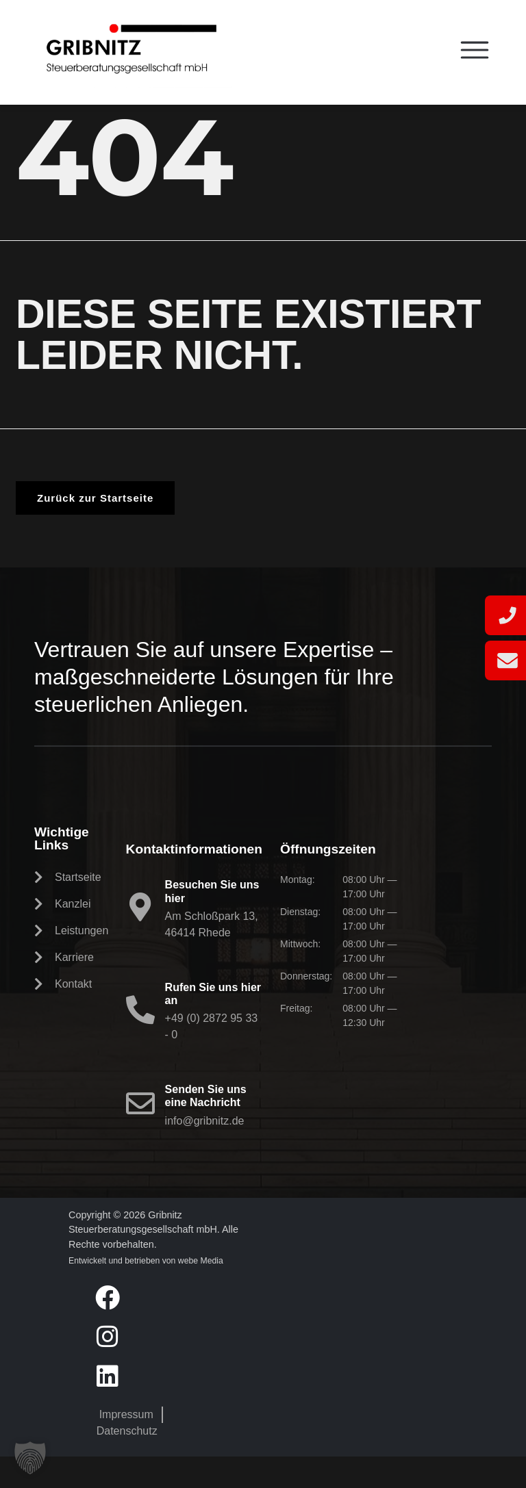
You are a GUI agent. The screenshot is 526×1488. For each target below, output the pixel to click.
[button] (30, 1458)
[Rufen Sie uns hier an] (140, 1041)
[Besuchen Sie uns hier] (140, 938)
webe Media (200, 1292)
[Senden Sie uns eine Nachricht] (140, 1134)
